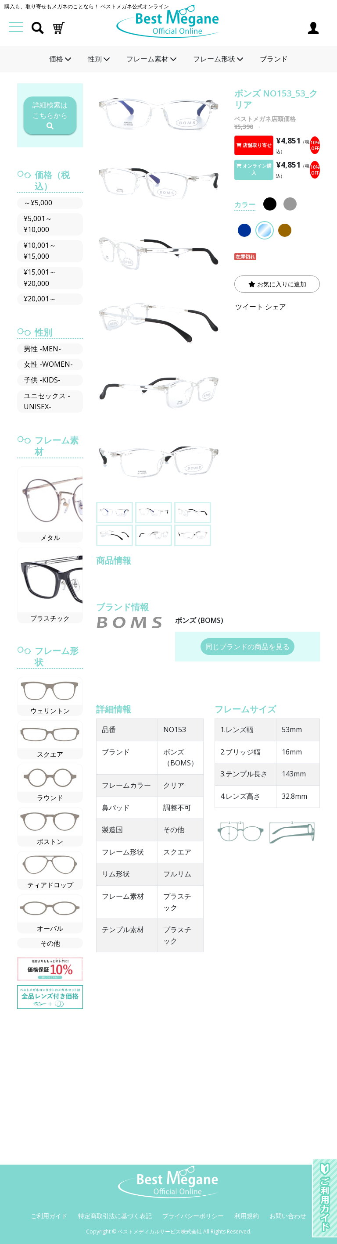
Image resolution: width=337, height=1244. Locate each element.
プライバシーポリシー (193, 1216)
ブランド (274, 59)
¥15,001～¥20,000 (40, 277)
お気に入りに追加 (277, 284)
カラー (244, 204)
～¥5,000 (38, 202)
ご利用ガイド (49, 1216)
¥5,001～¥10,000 (38, 224)
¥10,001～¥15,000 (40, 250)
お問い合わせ (287, 1216)
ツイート (249, 306)
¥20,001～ (40, 299)
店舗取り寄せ (254, 145)
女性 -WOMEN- (48, 364)
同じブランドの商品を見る (247, 646)
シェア (275, 306)
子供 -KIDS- (42, 380)
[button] (59, 27)
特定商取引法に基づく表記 (115, 1216)
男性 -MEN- (42, 349)
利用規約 (246, 1216)
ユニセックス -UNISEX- (47, 401)
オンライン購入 (254, 169)
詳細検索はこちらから (50, 114)
